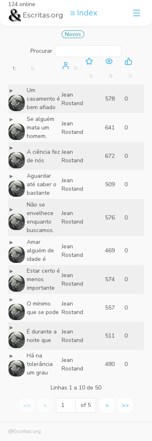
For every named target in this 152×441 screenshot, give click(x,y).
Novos (73, 34)
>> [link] (125, 405)
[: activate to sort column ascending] (43, 70)
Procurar (76, 51)
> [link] (107, 405)
